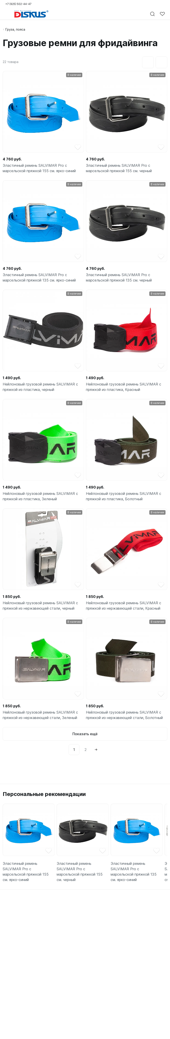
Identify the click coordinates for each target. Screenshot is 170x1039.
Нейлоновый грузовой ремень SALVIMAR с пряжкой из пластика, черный (40, 387)
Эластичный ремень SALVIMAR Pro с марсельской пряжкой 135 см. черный (119, 277)
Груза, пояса (15, 29)
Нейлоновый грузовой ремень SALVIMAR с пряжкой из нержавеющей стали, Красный (123, 606)
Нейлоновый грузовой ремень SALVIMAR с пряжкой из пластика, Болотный (123, 496)
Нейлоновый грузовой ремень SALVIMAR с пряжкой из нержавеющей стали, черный (40, 606)
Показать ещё (85, 734)
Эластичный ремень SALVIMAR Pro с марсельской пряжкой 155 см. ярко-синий (39, 168)
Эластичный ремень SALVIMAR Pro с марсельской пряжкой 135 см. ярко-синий (39, 277)
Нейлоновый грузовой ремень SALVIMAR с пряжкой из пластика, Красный (123, 387)
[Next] (96, 749)
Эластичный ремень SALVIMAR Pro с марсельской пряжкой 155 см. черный (119, 168)
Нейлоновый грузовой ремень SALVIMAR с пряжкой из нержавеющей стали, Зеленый (40, 715)
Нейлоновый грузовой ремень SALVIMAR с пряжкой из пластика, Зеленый (40, 496)
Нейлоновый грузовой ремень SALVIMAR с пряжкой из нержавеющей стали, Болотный (124, 715)
